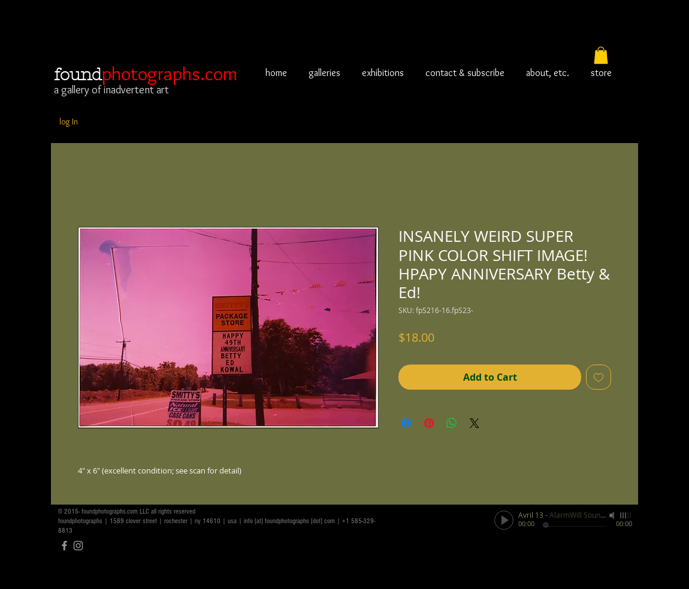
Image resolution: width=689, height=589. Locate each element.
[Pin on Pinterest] (429, 423)
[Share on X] (474, 423)
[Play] (504, 520)
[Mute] (613, 515)
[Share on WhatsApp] (452, 423)
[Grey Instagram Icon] (78, 545)
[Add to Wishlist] (598, 377)
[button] (601, 55)
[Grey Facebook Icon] (64, 545)
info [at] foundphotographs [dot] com (289, 521)
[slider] (626, 515)
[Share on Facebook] (406, 423)
